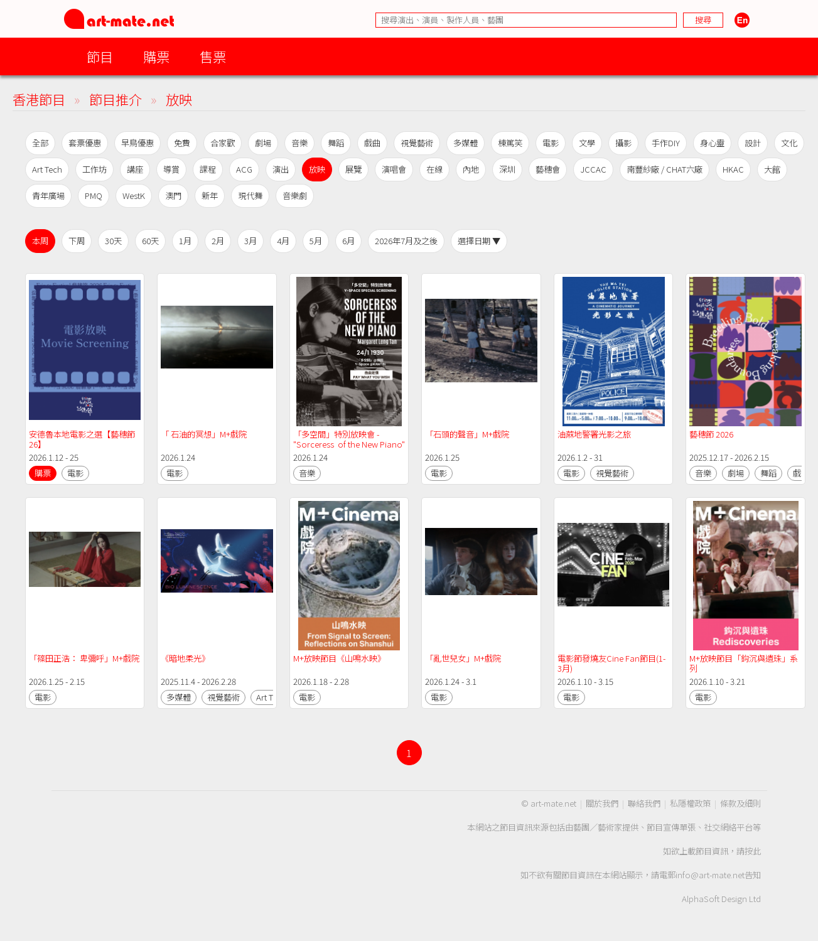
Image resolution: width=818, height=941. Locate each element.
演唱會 (394, 169)
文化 (789, 143)
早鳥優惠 (137, 143)
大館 (772, 169)
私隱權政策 (690, 803)
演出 (280, 169)
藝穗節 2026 (711, 434)
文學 (587, 143)
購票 (156, 56)
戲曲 (372, 143)
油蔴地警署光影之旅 (594, 434)
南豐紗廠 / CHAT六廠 (664, 169)
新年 (210, 196)
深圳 (507, 169)
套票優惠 (84, 143)
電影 (550, 143)
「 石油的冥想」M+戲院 (204, 434)
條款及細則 (740, 803)
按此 (753, 851)
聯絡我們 (644, 803)
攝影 (623, 143)
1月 (185, 241)
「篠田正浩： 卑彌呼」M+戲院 (84, 658)
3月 (250, 241)
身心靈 (712, 143)
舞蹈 (336, 143)
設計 (753, 143)
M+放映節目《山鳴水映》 (339, 658)
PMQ (93, 196)
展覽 (353, 169)
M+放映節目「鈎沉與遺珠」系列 (743, 663)
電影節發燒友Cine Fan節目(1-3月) (611, 663)
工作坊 (94, 169)
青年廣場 (48, 196)
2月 (218, 241)
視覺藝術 (417, 143)
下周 (76, 241)
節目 (100, 56)
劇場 (263, 143)
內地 (471, 169)
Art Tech (47, 169)
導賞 (171, 169)
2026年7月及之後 (406, 241)
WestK (133, 196)
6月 (348, 241)
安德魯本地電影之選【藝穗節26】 (82, 439)
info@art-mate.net (710, 875)
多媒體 (465, 143)
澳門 (173, 196)
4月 (283, 241)
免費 (182, 143)
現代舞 (250, 196)
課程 (208, 169)
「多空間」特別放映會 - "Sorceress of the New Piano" (349, 439)
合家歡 (222, 143)
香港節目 (39, 99)
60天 (150, 241)
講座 (135, 169)
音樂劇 (295, 196)
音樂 (299, 143)
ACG (244, 169)
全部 (40, 143)
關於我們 (602, 803)
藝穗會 (547, 169)
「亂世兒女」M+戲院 (463, 658)
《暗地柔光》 (185, 658)
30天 (113, 241)
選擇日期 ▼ (479, 241)
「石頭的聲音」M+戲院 (467, 434)
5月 (315, 241)
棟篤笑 (510, 143)
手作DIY (666, 143)
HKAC (733, 169)
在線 (434, 169)
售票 (213, 56)
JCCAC (593, 169)
